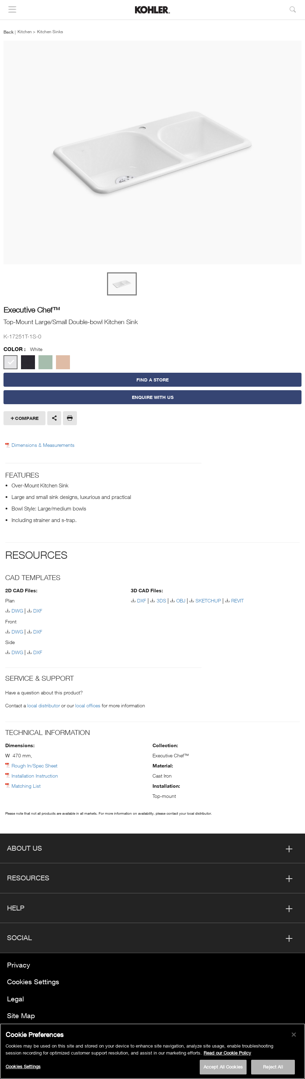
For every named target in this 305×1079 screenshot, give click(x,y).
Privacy (18, 965)
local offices (87, 705)
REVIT (237, 600)
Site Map (21, 1016)
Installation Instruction (35, 776)
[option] (152, 153)
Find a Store (152, 380)
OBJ (180, 600)
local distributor (43, 705)
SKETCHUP (208, 600)
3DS (161, 600)
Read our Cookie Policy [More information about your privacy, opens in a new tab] (227, 1053)
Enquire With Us (152, 397)
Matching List (26, 786)
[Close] (294, 1034)
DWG (17, 611)
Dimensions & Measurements (43, 445)
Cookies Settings (33, 982)
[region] (152, 1051)
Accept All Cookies (223, 1067)
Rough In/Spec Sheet (34, 766)
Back (8, 32)
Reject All (273, 1067)
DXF (37, 611)
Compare (26, 418)
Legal (15, 999)
